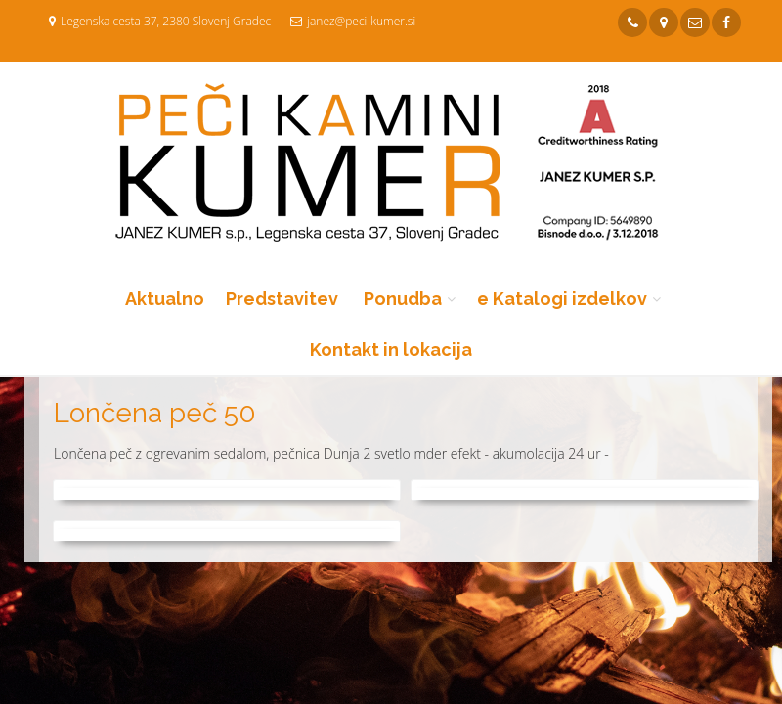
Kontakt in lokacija (391, 349)
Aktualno (164, 298)
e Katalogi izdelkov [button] (562, 298)
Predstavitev (282, 298)
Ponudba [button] (403, 298)
